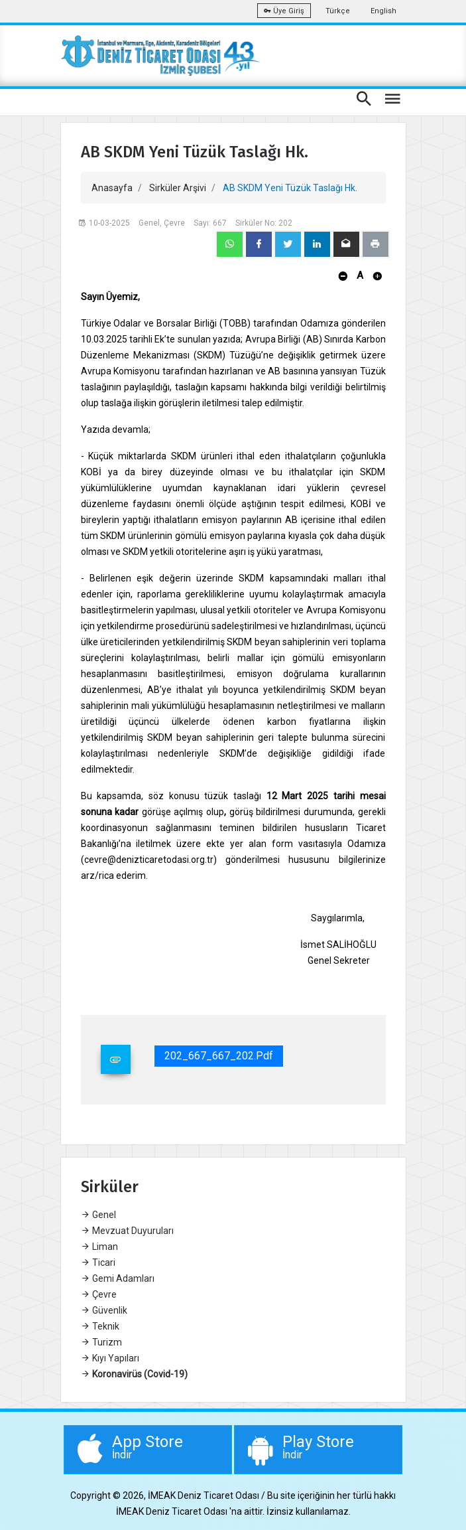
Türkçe (337, 11)
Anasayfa (112, 188)
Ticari (98, 1262)
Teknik (100, 1326)
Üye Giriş (284, 11)
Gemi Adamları (117, 1278)
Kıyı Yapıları (110, 1358)
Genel (98, 1214)
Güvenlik (104, 1310)
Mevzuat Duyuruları (127, 1230)
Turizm (101, 1342)
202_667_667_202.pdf (218, 1055)
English (383, 11)
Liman (99, 1246)
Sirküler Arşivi (177, 188)
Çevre (99, 1294)
